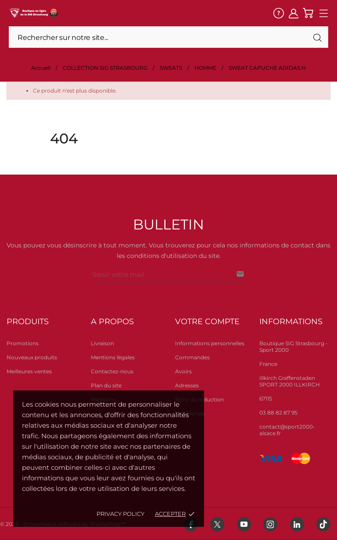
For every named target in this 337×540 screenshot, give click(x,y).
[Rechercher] (168, 37)
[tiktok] (323, 524)
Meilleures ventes (29, 371)
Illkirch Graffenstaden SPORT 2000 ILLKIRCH (289, 381)
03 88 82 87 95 (278, 412)
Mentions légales (113, 357)
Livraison (102, 343)
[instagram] (270, 524)
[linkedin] (297, 524)
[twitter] (217, 524)
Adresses (187, 385)
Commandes (192, 357)
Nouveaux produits (32, 357)
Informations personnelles (209, 343)
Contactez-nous (112, 371)
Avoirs (183, 371)
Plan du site (106, 385)
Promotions (23, 343)
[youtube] (243, 524)
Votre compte (207, 321)
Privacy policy (120, 513)
